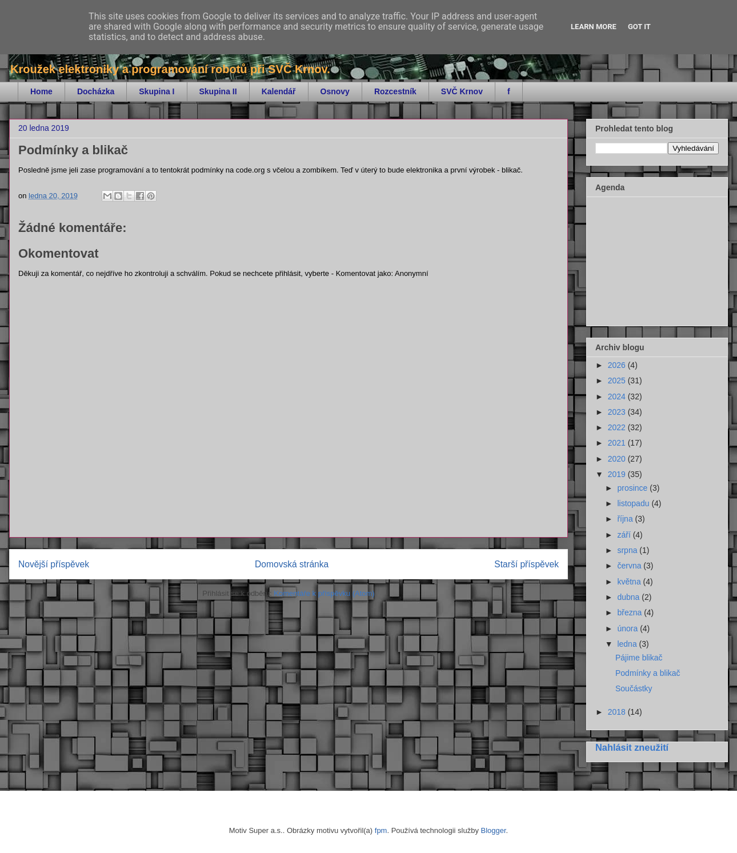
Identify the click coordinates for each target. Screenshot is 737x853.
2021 (618, 442)
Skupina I (156, 91)
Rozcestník (395, 91)
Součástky (633, 688)
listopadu (634, 503)
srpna (628, 550)
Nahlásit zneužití (631, 747)
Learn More (593, 26)
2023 (618, 412)
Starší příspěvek (526, 564)
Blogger (493, 830)
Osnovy (335, 91)
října (626, 518)
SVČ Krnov (462, 91)
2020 (618, 458)
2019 (618, 474)
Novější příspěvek (53, 564)
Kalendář (279, 91)
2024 (618, 396)
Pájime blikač (638, 657)
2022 (618, 427)
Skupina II (218, 91)
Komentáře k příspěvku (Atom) (324, 593)
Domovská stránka (292, 564)
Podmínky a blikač (647, 673)
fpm (381, 830)
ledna (628, 643)
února (628, 628)
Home (41, 91)
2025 (618, 380)
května (630, 581)
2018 (618, 711)
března (630, 612)
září (624, 534)
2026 (618, 365)
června (630, 565)
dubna (629, 597)
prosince (633, 487)
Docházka (95, 91)
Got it (639, 26)
